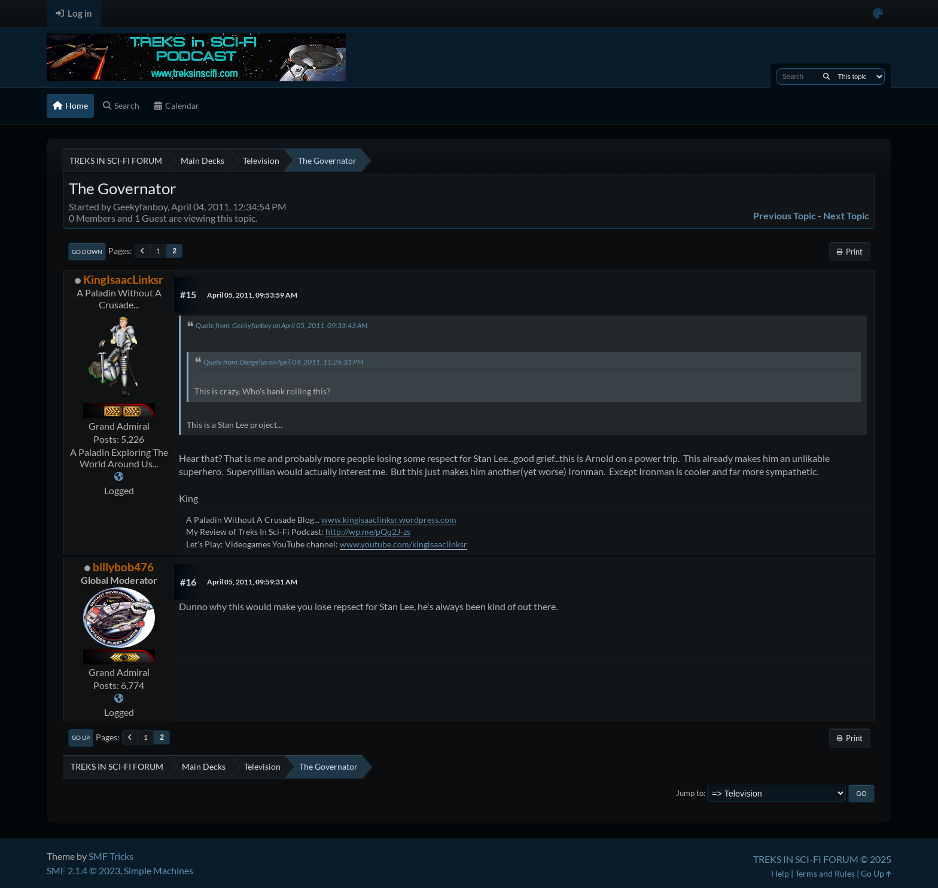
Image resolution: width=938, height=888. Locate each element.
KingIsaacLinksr (123, 279)
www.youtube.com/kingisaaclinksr (403, 544)
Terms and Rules (825, 873)
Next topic (846, 215)
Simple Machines (158, 870)
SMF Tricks (111, 856)
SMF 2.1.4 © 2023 (83, 870)
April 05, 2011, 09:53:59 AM (252, 295)
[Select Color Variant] (877, 13)
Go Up (81, 737)
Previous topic (784, 215)
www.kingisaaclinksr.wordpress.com (388, 520)
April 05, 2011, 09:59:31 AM (252, 582)
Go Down (87, 251)
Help (780, 873)
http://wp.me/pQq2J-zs (367, 531)
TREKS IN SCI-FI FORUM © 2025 (822, 859)
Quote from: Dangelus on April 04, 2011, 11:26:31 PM (283, 361)
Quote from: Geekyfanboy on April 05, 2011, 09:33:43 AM (281, 325)
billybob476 (123, 567)
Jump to (690, 793)
